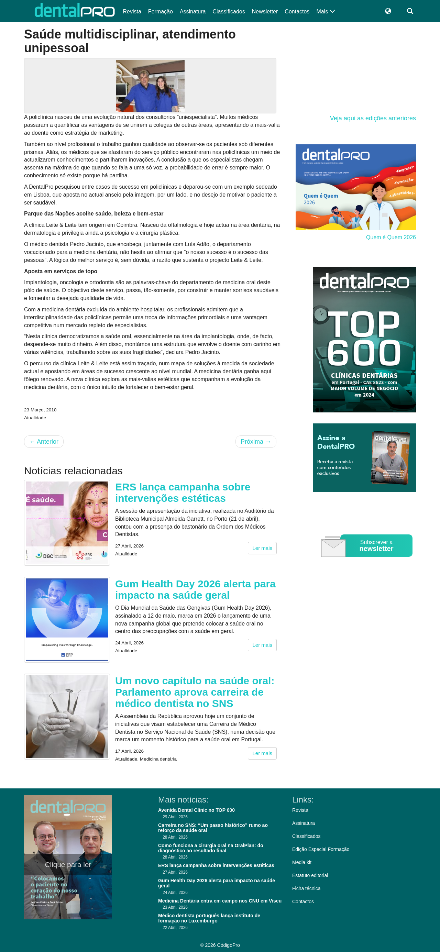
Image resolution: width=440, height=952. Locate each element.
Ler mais (262, 548)
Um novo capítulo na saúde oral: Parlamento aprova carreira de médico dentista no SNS (194, 692)
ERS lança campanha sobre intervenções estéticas (183, 492)
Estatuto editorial (310, 875)
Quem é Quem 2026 (391, 237)
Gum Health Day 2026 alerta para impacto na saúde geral (195, 589)
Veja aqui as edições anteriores (373, 118)
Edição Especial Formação (321, 849)
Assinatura (193, 11)
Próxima (256, 441)
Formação (160, 11)
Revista (132, 11)
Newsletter (265, 11)
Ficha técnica (306, 888)
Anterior (43, 441)
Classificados (228, 11)
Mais (325, 11)
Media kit (301, 862)
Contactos (297, 11)
